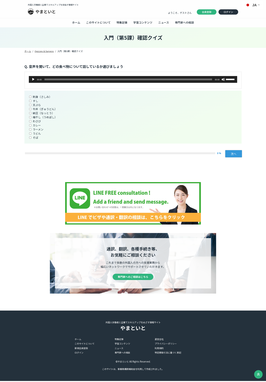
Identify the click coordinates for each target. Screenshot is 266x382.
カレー (37, 125)
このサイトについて (98, 22)
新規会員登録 (81, 349)
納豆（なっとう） (43, 113)
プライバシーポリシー (166, 344)
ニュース (163, 22)
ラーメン (38, 129)
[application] (133, 79)
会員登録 (206, 12)
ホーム (76, 22)
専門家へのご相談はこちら (133, 277)
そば (35, 137)
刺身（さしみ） (42, 97)
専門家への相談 (184, 22)
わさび (37, 121)
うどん (37, 133)
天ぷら (37, 105)
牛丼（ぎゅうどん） (45, 109)
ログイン (228, 12)
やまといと (45, 11)
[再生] (33, 79)
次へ (233, 154)
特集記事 (122, 22)
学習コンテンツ (142, 22)
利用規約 (159, 349)
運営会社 (159, 340)
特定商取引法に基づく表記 (168, 353)
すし (35, 101)
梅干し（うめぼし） (45, 117)
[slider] (128, 79)
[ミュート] (223, 79)
